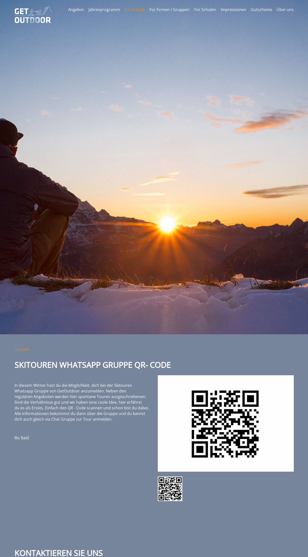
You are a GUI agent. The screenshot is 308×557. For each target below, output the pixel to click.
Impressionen (233, 9)
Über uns (285, 9)
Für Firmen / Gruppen (169, 9)
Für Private (135, 9)
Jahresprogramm (104, 9)
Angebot (76, 9)
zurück (21, 349)
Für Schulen (205, 9)
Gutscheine (261, 9)
